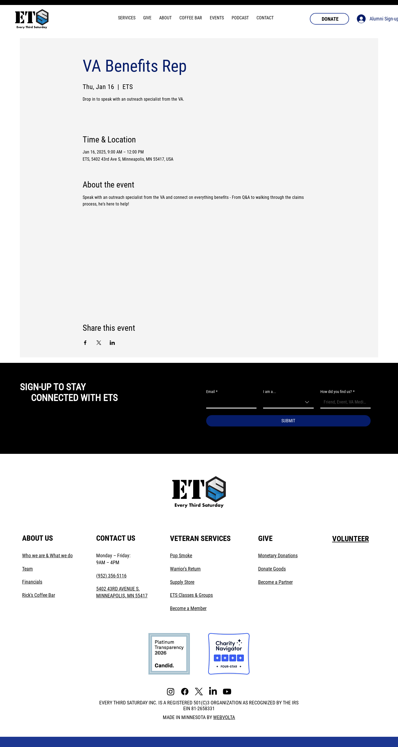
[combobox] (288, 402)
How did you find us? (337, 392)
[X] (199, 691)
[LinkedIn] (213, 691)
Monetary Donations (278, 555)
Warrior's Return (185, 569)
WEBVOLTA (224, 717)
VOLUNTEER (350, 538)
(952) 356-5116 (111, 576)
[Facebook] (185, 691)
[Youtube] (227, 691)
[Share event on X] (98, 342)
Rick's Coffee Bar (38, 595)
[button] (126, 17)
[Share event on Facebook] (85, 342)
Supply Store (182, 582)
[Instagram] (171, 691)
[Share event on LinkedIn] (112, 342)
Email (212, 392)
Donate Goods (272, 569)
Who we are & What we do (47, 555)
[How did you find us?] (343, 402)
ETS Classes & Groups (191, 595)
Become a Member (188, 608)
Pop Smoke (181, 555)
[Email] (229, 402)
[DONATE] (329, 19)
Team (27, 569)
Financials (32, 582)
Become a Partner (275, 582)
